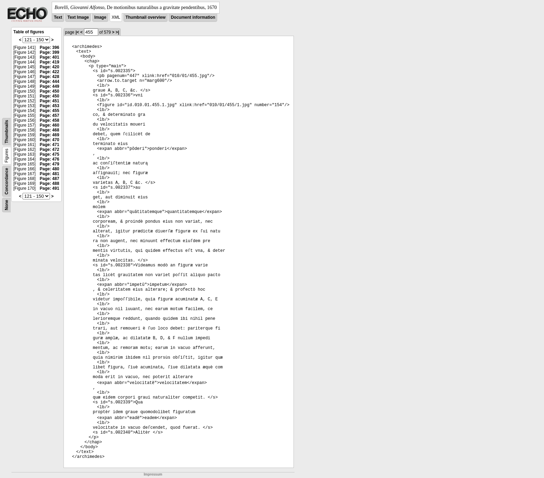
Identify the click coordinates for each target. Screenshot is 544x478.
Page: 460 (49, 125)
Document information (193, 17)
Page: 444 (49, 81)
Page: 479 (49, 164)
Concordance (6, 181)
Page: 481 (49, 173)
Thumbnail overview (145, 17)
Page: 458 (49, 120)
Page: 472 (49, 149)
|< (77, 32)
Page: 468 (49, 130)
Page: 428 (49, 76)
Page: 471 (49, 144)
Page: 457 (49, 115)
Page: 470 (49, 139)
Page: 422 (49, 71)
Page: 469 (49, 135)
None (6, 205)
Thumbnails (6, 131)
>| (117, 32)
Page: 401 (49, 57)
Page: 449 (49, 86)
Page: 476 (49, 159)
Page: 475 (49, 154)
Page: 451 (49, 101)
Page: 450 (49, 91)
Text (58, 17)
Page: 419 (49, 62)
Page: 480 (49, 169)
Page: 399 (49, 52)
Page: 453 (49, 105)
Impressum (153, 474)
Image (100, 17)
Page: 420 (49, 67)
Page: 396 (49, 47)
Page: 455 (49, 110)
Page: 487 (49, 178)
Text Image (78, 17)
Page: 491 (49, 188)
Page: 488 (49, 183)
